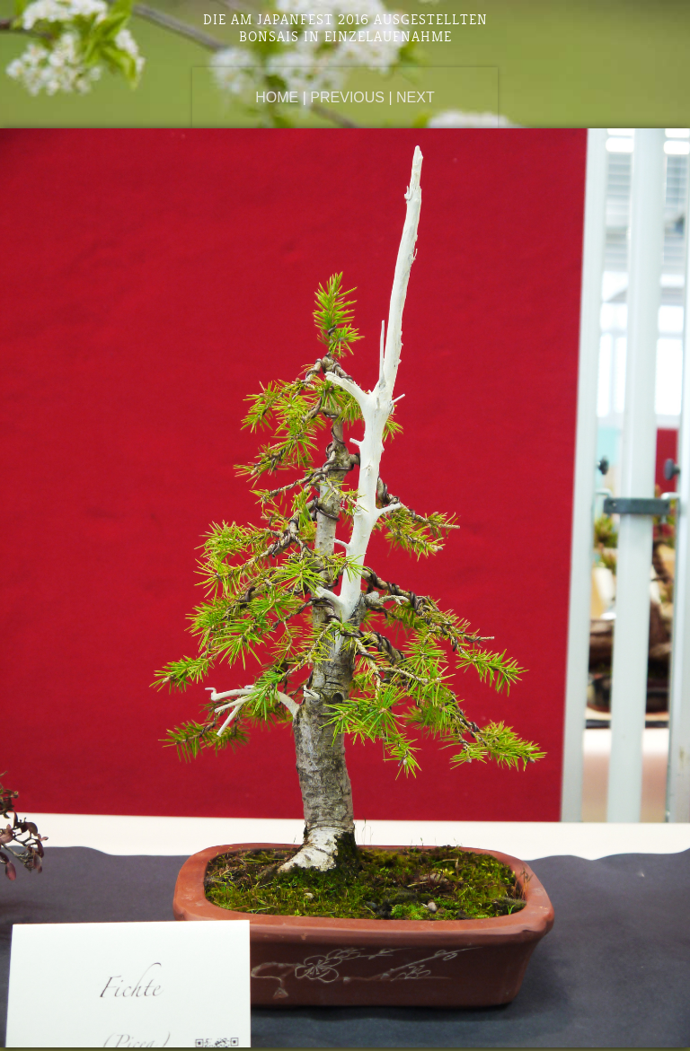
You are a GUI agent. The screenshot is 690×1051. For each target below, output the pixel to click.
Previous (347, 97)
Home (276, 97)
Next (415, 97)
